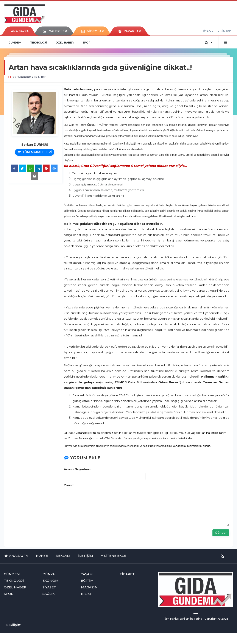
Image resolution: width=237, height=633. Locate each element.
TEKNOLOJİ (38, 42)
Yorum (69, 485)
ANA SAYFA (20, 31)
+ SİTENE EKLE (113, 556)
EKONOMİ (50, 581)
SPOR (86, 42)
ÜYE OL (208, 30)
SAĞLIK (48, 594)
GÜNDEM (14, 42)
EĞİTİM (87, 581)
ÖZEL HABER (65, 42)
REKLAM (63, 556)
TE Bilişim (12, 625)
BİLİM (86, 594)
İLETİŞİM (85, 556)
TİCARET (127, 574)
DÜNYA (48, 574)
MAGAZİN (89, 587)
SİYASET (49, 587)
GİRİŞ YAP (224, 30)
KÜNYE (42, 556)
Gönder (221, 533)
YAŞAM (87, 574)
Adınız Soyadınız (77, 469)
